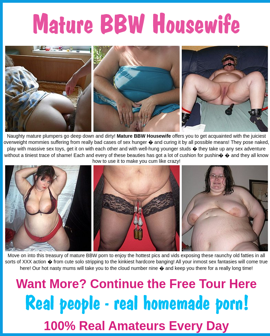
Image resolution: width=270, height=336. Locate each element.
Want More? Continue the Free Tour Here (136, 284)
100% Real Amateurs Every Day (136, 326)
